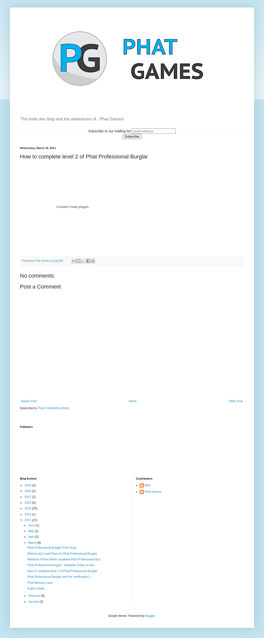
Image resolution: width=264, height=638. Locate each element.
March (32, 542)
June (31, 525)
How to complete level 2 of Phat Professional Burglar (62, 571)
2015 (28, 508)
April (31, 537)
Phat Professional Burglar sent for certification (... (59, 577)
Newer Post (29, 401)
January (34, 601)
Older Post (236, 401)
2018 (28, 491)
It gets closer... (37, 588)
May (31, 531)
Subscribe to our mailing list (109, 131)
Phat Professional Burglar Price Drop (51, 547)
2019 (28, 485)
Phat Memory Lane (40, 583)
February (34, 595)
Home (133, 401)
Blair (148, 485)
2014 (28, 514)
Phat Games (153, 491)
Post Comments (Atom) (53, 408)
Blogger (150, 616)
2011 (28, 520)
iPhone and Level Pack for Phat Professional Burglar (62, 553)
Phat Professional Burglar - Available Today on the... (61, 565)
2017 (28, 497)
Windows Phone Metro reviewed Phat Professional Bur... (64, 559)
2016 (28, 502)
